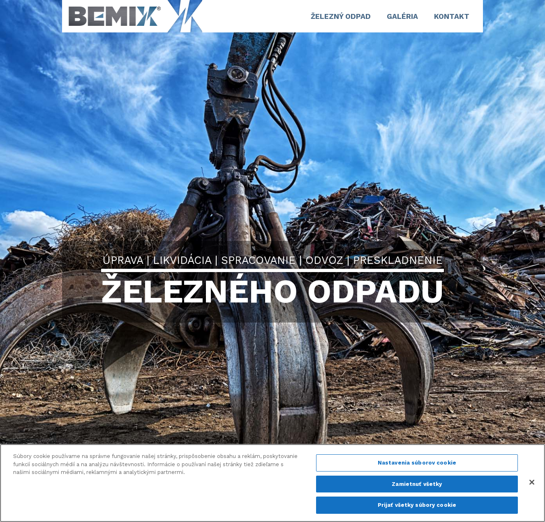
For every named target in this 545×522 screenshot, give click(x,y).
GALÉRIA (402, 16)
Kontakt (451, 16)
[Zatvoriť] (532, 482)
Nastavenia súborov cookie (417, 463)
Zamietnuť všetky (417, 484)
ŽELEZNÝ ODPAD (341, 16)
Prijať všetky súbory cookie (417, 505)
